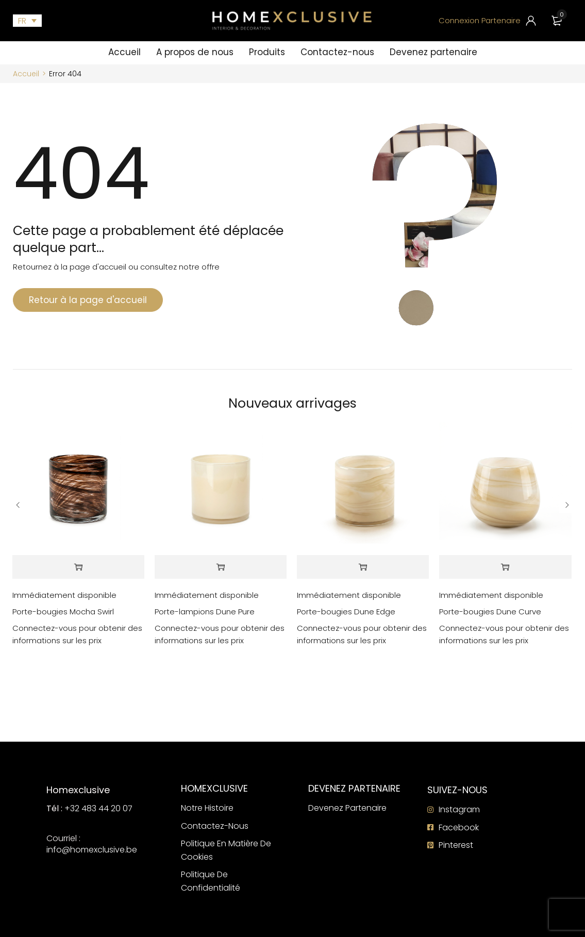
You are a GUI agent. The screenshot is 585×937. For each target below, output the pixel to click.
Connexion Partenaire (480, 20)
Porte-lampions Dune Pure (205, 611)
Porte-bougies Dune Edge (346, 611)
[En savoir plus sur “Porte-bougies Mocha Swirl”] (78, 567)
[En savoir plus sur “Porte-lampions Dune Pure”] (221, 567)
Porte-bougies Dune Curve (490, 611)
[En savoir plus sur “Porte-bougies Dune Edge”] (363, 567)
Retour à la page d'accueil (88, 300)
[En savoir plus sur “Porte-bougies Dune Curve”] (505, 567)
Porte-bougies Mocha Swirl (63, 611)
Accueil (26, 74)
